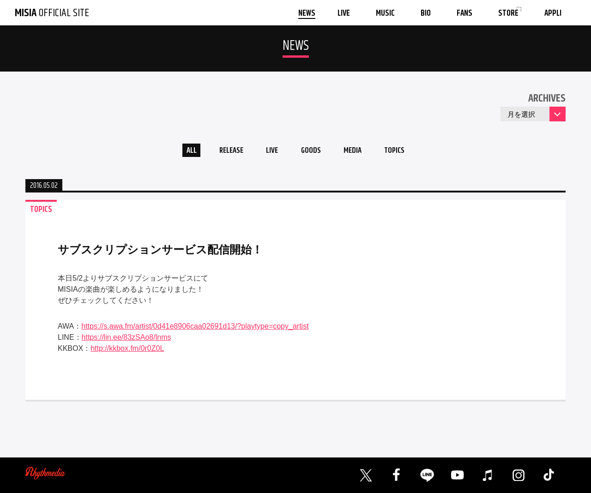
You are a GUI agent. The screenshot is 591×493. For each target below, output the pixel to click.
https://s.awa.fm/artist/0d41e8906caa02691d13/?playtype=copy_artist (194, 328)
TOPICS (402, 151)
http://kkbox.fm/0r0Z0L (127, 351)
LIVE (270, 151)
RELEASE (226, 151)
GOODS (312, 151)
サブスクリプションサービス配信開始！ (160, 252)
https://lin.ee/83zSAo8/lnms (126, 339)
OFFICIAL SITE (52, 13)
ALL (182, 151)
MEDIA (357, 151)
